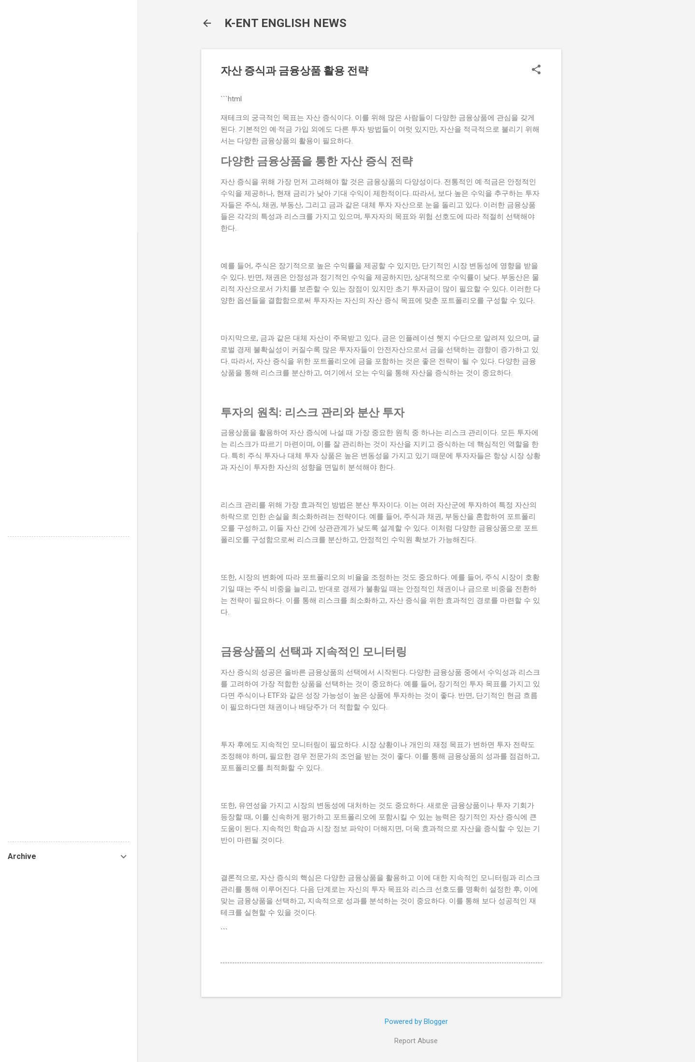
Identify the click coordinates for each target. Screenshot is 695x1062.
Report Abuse (416, 1040)
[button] (536, 70)
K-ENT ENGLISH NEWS (285, 23)
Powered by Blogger (416, 1021)
